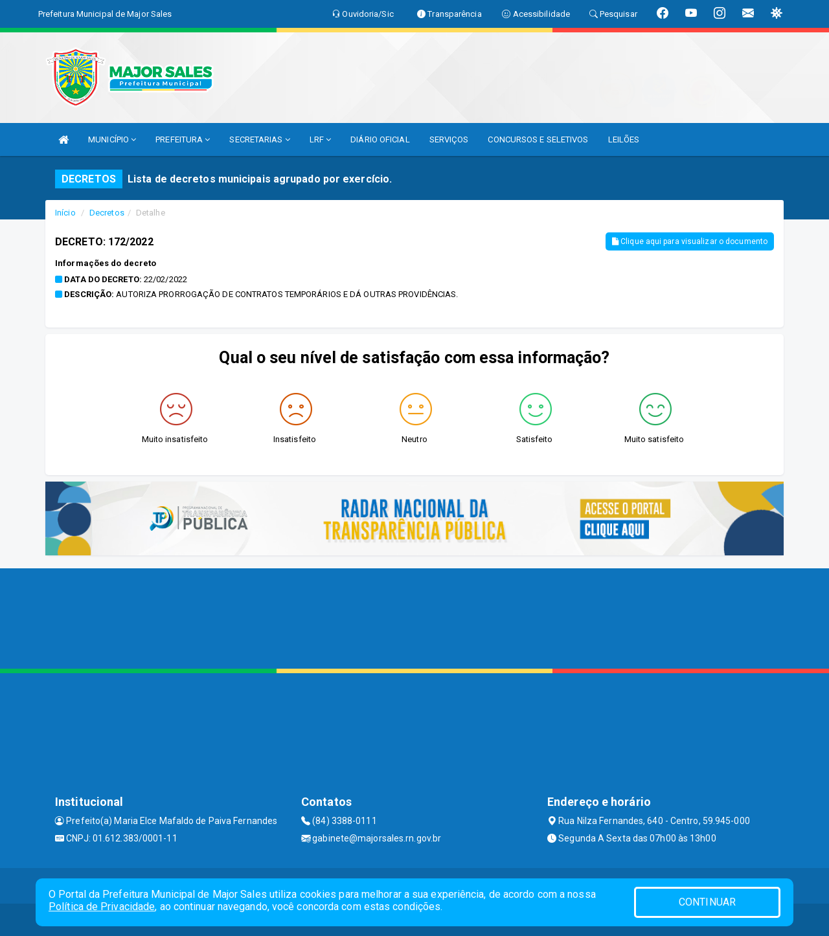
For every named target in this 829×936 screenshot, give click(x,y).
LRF (321, 139)
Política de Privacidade (102, 906)
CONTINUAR (707, 902)
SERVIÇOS (449, 139)
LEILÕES (624, 139)
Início (65, 212)
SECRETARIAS (259, 139)
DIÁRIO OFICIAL (379, 139)
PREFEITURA (182, 139)
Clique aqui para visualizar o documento (689, 241)
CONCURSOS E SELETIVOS (538, 139)
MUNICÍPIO (112, 139)
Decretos (106, 212)
